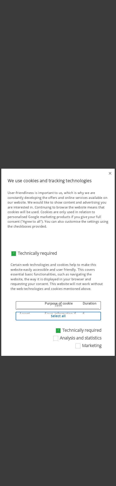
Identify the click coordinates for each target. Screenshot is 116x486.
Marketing (91, 345)
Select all (58, 316)
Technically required (37, 253)
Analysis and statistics (80, 338)
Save (58, 305)
